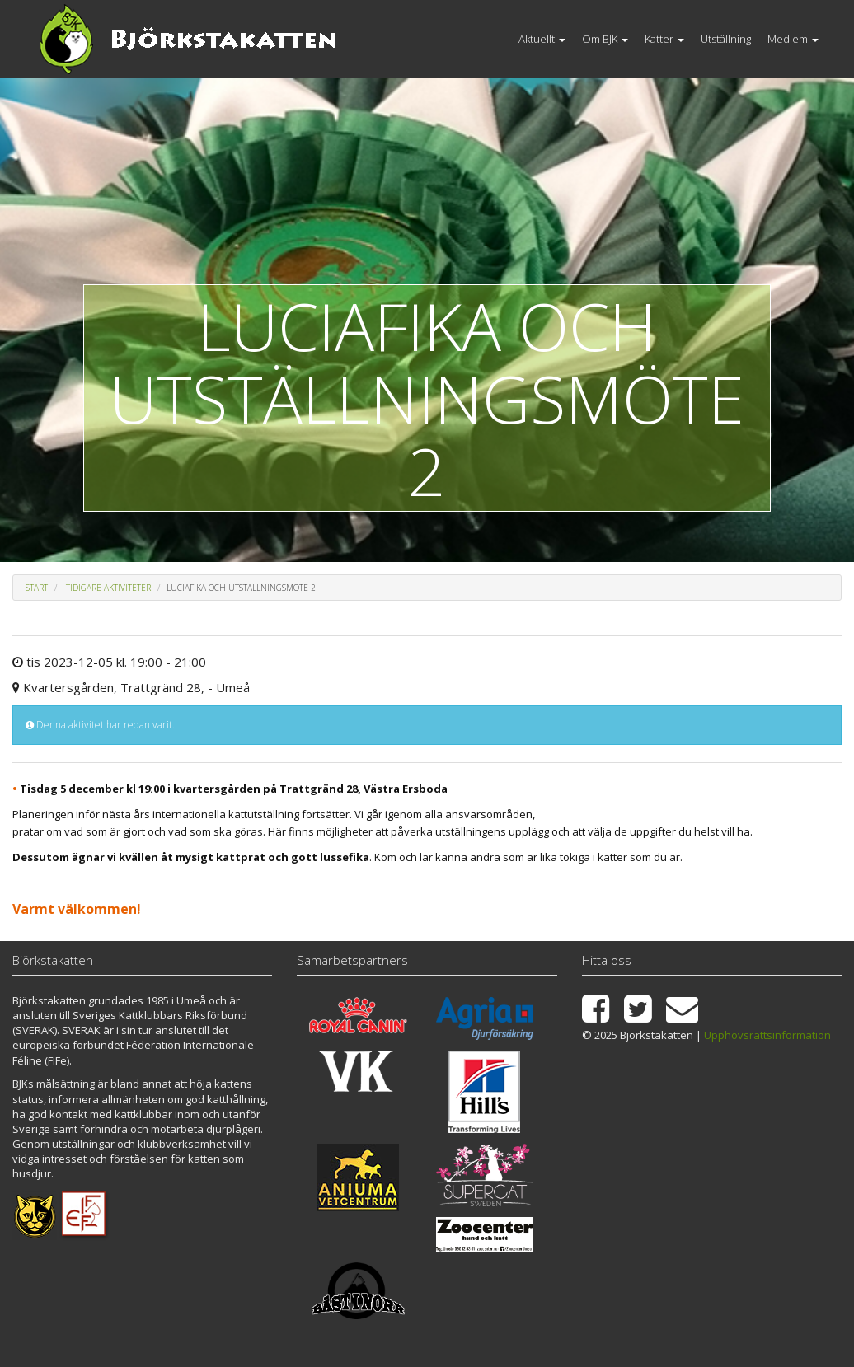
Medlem (793, 38)
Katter (664, 38)
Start (37, 587)
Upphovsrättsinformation (767, 1035)
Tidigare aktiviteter (108, 587)
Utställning (726, 38)
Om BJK (605, 38)
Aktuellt (541, 38)
